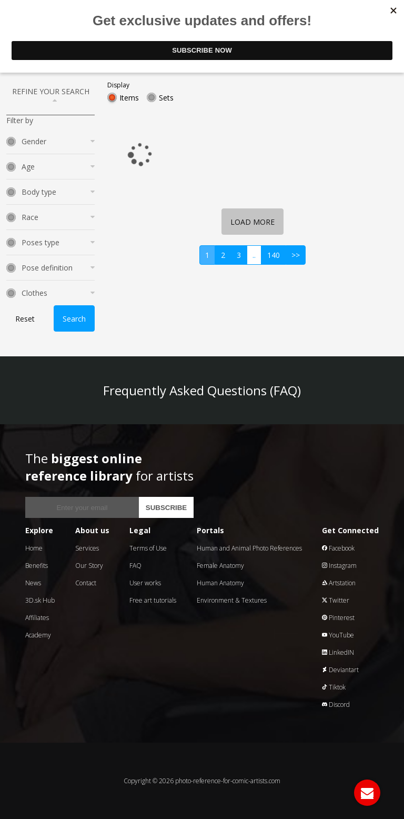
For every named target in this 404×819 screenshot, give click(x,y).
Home (34, 548)
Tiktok (334, 687)
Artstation (339, 582)
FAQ (135, 565)
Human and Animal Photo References (249, 548)
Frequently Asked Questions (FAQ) (202, 390)
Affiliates (37, 617)
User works (145, 582)
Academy (38, 635)
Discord (336, 704)
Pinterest (338, 617)
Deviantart (340, 669)
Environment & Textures (232, 600)
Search (74, 319)
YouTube (338, 635)
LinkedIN (338, 652)
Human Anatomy (220, 582)
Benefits (36, 565)
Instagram (339, 565)
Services (87, 548)
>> (295, 255)
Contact (85, 582)
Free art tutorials (152, 600)
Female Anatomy (220, 565)
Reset (25, 319)
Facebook (338, 548)
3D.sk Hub (40, 600)
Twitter (335, 600)
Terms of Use (148, 548)
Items (129, 98)
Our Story (89, 565)
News (33, 582)
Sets (166, 98)
